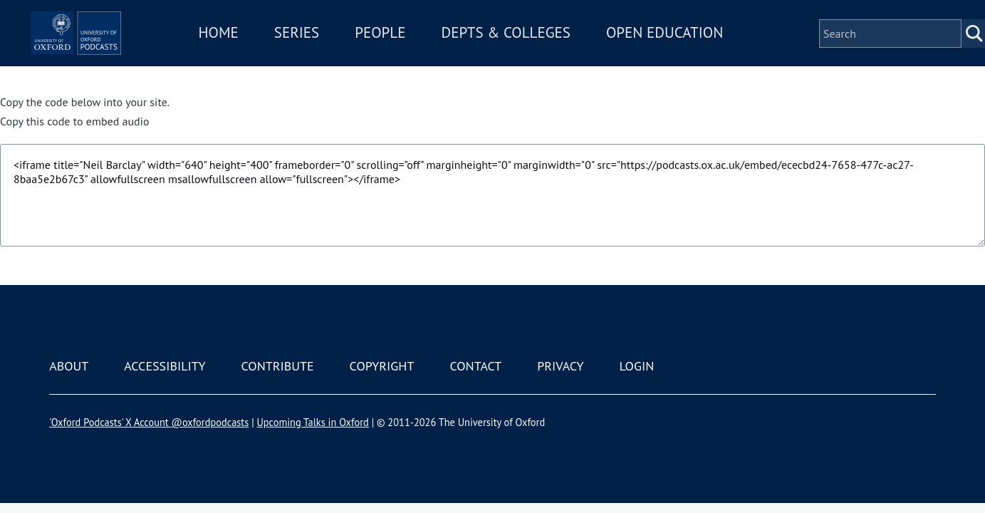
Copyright (382, 366)
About (68, 366)
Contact (475, 366)
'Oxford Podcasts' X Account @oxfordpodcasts (149, 422)
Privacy (560, 366)
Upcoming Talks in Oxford (312, 422)
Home (264, 41)
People (426, 41)
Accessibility (164, 366)
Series (342, 41)
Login (636, 366)
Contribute (277, 366)
